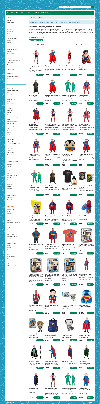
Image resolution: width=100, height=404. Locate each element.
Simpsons (9, 130)
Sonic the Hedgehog (11, 195)
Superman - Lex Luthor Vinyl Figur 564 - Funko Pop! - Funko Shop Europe (52, 275)
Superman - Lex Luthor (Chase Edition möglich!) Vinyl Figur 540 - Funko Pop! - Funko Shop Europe (36, 276)
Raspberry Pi (10, 220)
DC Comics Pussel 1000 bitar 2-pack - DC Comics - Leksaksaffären (86, 187)
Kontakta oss (44, 12)
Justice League (10, 47)
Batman (9, 20)
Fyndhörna (22, 12)
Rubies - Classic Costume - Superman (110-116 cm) (85, 334)
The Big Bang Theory (12, 145)
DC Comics (9, 27)
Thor (8, 64)
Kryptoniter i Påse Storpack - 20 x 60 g (35, 216)
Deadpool (9, 29)
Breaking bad (10, 88)
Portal (8, 193)
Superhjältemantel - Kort (68, 65)
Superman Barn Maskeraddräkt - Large (86, 155)
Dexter (8, 92)
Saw (8, 128)
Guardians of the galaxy (12, 38)
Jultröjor (9, 241)
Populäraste (90, 44)
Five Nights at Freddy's (12, 175)
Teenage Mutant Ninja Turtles (14, 143)
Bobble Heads (10, 234)
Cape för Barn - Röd (67, 361)
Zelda (8, 202)
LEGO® (11, 243)
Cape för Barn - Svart (34, 361)
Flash (8, 33)
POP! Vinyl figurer (11, 256)
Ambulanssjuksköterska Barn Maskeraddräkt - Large (36, 186)
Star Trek (9, 134)
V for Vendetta (10, 152)
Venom (9, 67)
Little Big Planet (10, 179)
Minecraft (9, 184)
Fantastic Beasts (11, 97)
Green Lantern (10, 36)
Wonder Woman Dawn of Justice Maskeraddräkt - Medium (51, 390)
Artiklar (29, 12)
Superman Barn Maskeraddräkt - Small (52, 66)
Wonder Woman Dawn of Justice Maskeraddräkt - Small (52, 125)
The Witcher (10, 148)
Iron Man (9, 42)
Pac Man (9, 191)
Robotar (9, 258)
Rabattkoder (36, 12)
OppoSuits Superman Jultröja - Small (36, 306)
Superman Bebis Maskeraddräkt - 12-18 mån (85, 389)
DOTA (8, 173)
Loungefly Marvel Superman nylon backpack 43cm (52, 334)
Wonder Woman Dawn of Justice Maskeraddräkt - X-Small (35, 67)
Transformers (10, 150)
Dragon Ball (10, 31)
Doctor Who (10, 94)
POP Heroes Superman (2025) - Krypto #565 (69, 306)
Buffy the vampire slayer (12, 90)
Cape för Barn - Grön (84, 361)
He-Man (9, 112)
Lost (8, 114)
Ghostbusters (10, 106)
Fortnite (9, 177)
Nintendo (9, 186)
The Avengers (10, 62)
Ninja (8, 249)
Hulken (9, 40)
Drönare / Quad (10, 209)
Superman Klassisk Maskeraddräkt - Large (84, 125)
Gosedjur (9, 238)
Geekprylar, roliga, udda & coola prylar (17, 5)
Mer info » (40, 74)
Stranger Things (10, 139)
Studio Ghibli (10, 141)
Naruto (8, 119)
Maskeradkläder (13, 76)
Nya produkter (14, 12)
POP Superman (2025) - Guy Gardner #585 (35, 334)
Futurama (9, 101)
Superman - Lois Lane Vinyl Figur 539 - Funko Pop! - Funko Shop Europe (86, 246)
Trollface (9, 260)
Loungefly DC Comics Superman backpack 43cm (85, 306)
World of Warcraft (11, 199)
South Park (9, 132)
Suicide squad (10, 55)
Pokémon (12, 121)
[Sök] (92, 7)
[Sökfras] (75, 7)
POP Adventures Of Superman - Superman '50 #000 (69, 334)
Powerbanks (10, 218)
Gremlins (9, 108)
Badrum (9, 232)
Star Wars (9, 137)
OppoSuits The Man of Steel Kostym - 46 (85, 275)
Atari (8, 168)
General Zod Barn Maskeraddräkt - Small (34, 96)
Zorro (8, 157)
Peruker (11, 78)
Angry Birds (10, 166)
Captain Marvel (10, 24)
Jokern (9, 44)
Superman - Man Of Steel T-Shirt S (68, 245)
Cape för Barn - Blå (33, 388)
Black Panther (10, 22)
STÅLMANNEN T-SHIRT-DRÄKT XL (36, 245)
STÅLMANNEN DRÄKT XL (51, 244)
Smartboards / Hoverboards (13, 222)
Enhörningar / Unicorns (12, 236)
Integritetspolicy (90, 402)
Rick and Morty (10, 123)
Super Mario (10, 197)
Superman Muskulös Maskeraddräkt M (67, 216)
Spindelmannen (10, 53)
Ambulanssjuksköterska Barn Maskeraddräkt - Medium (69, 96)
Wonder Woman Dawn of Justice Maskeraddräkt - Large (69, 125)
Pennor (9, 252)
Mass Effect (10, 182)
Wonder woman (10, 69)
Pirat (8, 254)
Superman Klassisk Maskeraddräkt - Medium (85, 96)
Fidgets (9, 211)
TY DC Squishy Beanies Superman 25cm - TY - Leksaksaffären (67, 156)
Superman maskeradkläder (14, 60)
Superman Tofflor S (83, 215)
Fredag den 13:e (11, 99)
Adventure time (10, 86)
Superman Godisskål (84, 65)
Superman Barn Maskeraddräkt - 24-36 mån (52, 96)
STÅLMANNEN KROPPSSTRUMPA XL (34, 125)
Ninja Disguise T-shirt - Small (69, 186)
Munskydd (9, 247)
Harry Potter (10, 110)
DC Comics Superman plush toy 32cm (52, 306)
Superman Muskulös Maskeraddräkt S (50, 216)
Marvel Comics (13, 49)
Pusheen (9, 51)
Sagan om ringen (11, 126)
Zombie (11, 265)
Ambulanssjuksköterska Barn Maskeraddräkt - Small (69, 389)
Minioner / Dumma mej (12, 117)
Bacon (8, 229)
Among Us (9, 164)
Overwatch (9, 188)
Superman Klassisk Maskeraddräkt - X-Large (35, 155)
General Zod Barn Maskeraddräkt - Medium (51, 186)
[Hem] (8, 13)
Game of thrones (11, 103)
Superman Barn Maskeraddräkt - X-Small (52, 155)
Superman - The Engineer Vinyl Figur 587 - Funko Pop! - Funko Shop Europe (69, 275)
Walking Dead (10, 154)
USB (8, 263)
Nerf (8, 216)
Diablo (8, 170)
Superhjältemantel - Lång (51, 361)
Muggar (9, 245)
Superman (9, 58)
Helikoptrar (9, 213)
